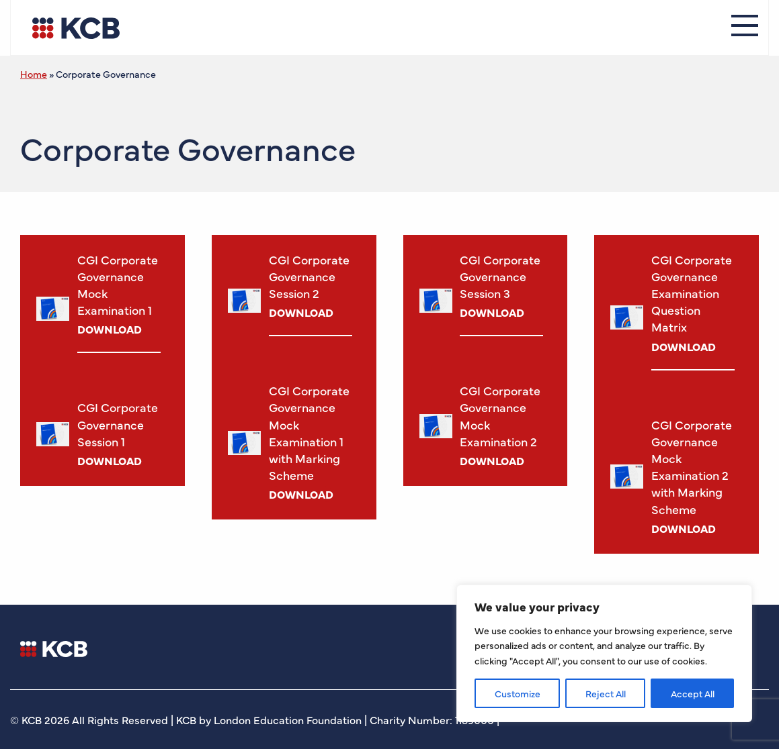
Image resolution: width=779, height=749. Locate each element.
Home (33, 74)
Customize (517, 693)
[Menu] (744, 27)
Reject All (605, 693)
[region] (604, 653)
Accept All (692, 693)
